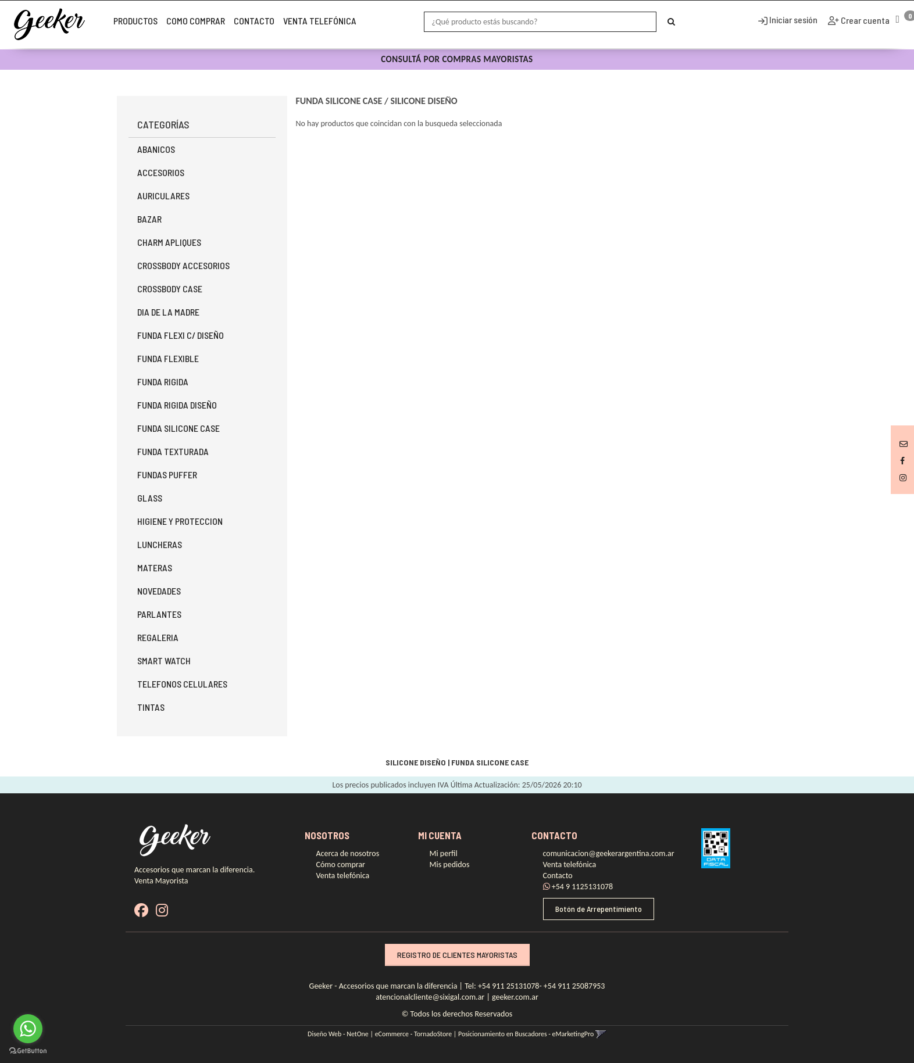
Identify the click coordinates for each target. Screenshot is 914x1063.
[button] (903, 444)
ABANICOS (156, 149)
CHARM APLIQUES (169, 242)
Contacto (254, 20)
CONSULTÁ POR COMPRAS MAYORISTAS (457, 59)
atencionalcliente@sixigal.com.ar (430, 997)
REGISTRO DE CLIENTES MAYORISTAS (457, 955)
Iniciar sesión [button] (787, 19)
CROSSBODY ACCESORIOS (183, 265)
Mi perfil (444, 853)
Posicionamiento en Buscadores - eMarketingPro (526, 1034)
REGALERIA (157, 637)
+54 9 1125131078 (578, 887)
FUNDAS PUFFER (167, 474)
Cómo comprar (341, 864)
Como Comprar (195, 20)
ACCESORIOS (160, 172)
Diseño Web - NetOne (338, 1034)
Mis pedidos (450, 864)
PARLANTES (159, 614)
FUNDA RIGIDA (162, 381)
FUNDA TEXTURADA (173, 451)
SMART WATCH (164, 660)
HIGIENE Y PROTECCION (180, 521)
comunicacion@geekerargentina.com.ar (608, 853)
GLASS (149, 497)
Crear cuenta (864, 20)
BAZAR (149, 218)
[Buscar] (671, 22)
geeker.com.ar (515, 997)
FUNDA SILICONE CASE (178, 428)
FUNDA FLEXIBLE (168, 358)
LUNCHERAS (159, 544)
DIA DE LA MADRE (168, 311)
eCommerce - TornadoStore (413, 1034)
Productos (135, 20)
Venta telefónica (319, 20)
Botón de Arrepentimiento (598, 909)
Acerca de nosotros (348, 853)
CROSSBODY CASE (169, 288)
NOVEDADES (159, 590)
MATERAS (154, 567)
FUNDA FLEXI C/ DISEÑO (180, 335)
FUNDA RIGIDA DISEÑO (177, 404)
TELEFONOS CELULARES (182, 683)
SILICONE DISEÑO (423, 100)
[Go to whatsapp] (27, 1028)
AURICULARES (163, 195)
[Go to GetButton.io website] (28, 1051)
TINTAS (151, 707)
